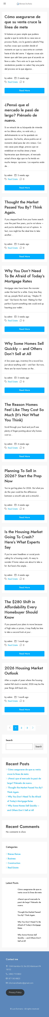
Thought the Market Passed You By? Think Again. (23, 207)
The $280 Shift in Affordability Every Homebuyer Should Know (21, 609)
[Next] (33, 728)
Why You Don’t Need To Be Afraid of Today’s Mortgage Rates (24, 276)
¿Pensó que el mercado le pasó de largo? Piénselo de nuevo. (22, 112)
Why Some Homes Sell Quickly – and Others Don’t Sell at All (24, 349)
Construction (14, 863)
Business (12, 858)
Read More (24, 90)
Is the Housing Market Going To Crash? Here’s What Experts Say (23, 539)
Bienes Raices (14, 854)
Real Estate (13, 82)
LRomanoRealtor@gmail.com (21, 983)
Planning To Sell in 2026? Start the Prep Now (23, 476)
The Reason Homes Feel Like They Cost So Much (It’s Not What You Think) (24, 412)
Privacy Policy (15, 992)
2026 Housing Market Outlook (24, 670)
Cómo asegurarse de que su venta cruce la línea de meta (23, 22)
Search (9, 740)
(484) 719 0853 (15, 974)
